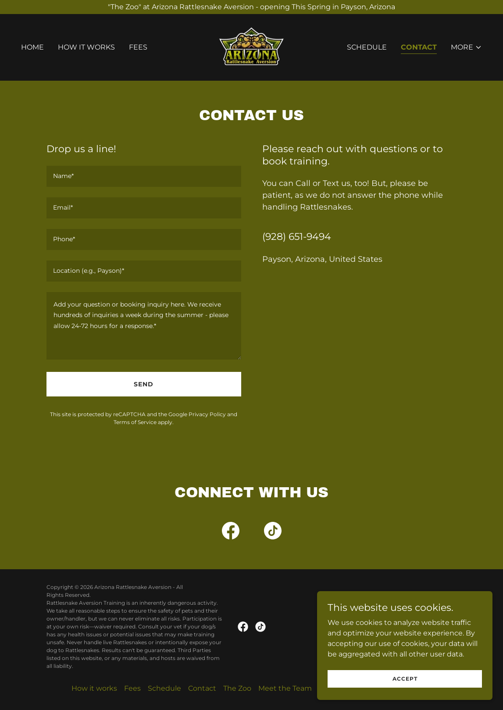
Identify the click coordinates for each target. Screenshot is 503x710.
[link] (251, 47)
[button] (466, 47)
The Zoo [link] (237, 688)
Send (143, 384)
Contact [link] (419, 47)
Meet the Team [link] (285, 688)
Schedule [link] (367, 47)
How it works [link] (86, 47)
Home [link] (32, 47)
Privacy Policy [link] (207, 414)
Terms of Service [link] (135, 422)
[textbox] (143, 176)
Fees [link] (138, 47)
